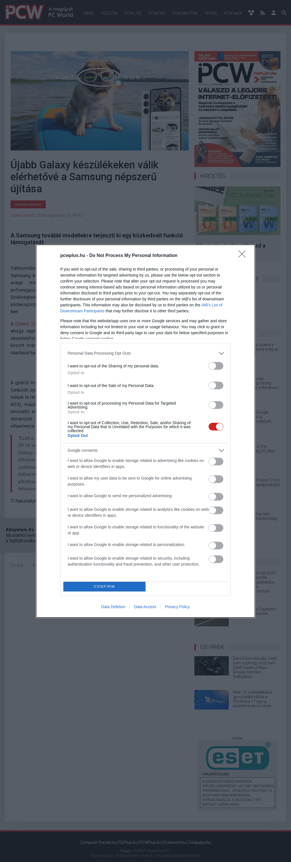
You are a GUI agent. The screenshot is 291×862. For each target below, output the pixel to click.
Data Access (145, 606)
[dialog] (145, 431)
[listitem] (145, 353)
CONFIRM (104, 586)
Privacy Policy (177, 606)
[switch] (216, 366)
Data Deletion (113, 606)
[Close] (243, 255)
